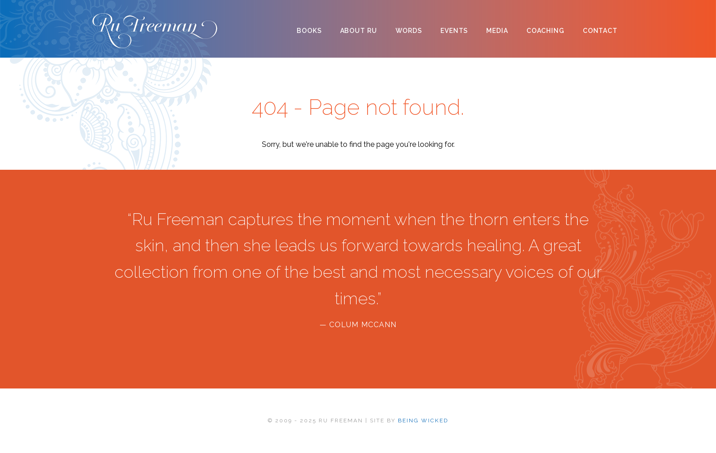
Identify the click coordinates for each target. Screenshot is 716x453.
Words (409, 30)
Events (454, 30)
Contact (600, 30)
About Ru (358, 30)
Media (497, 30)
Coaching (545, 30)
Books (309, 30)
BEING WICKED (423, 420)
